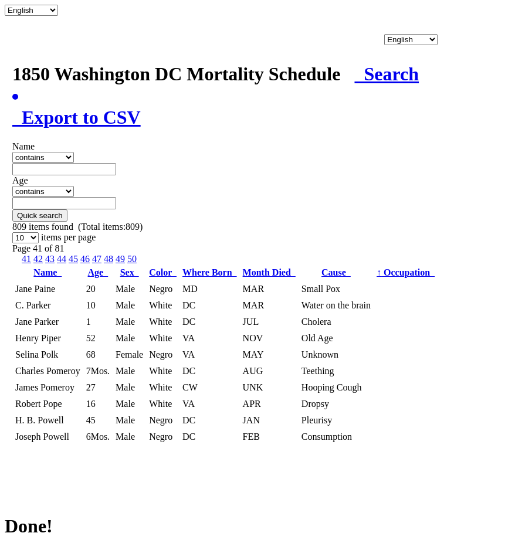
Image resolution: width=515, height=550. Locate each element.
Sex (129, 272)
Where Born (209, 272)
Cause (336, 272)
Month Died (269, 272)
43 (50, 259)
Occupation (406, 272)
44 (61, 259)
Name (47, 272)
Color (163, 272)
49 (120, 259)
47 (96, 259)
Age (98, 272)
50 (132, 259)
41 (26, 259)
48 (108, 259)
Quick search (40, 215)
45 (73, 259)
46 (85, 259)
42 (38, 259)
